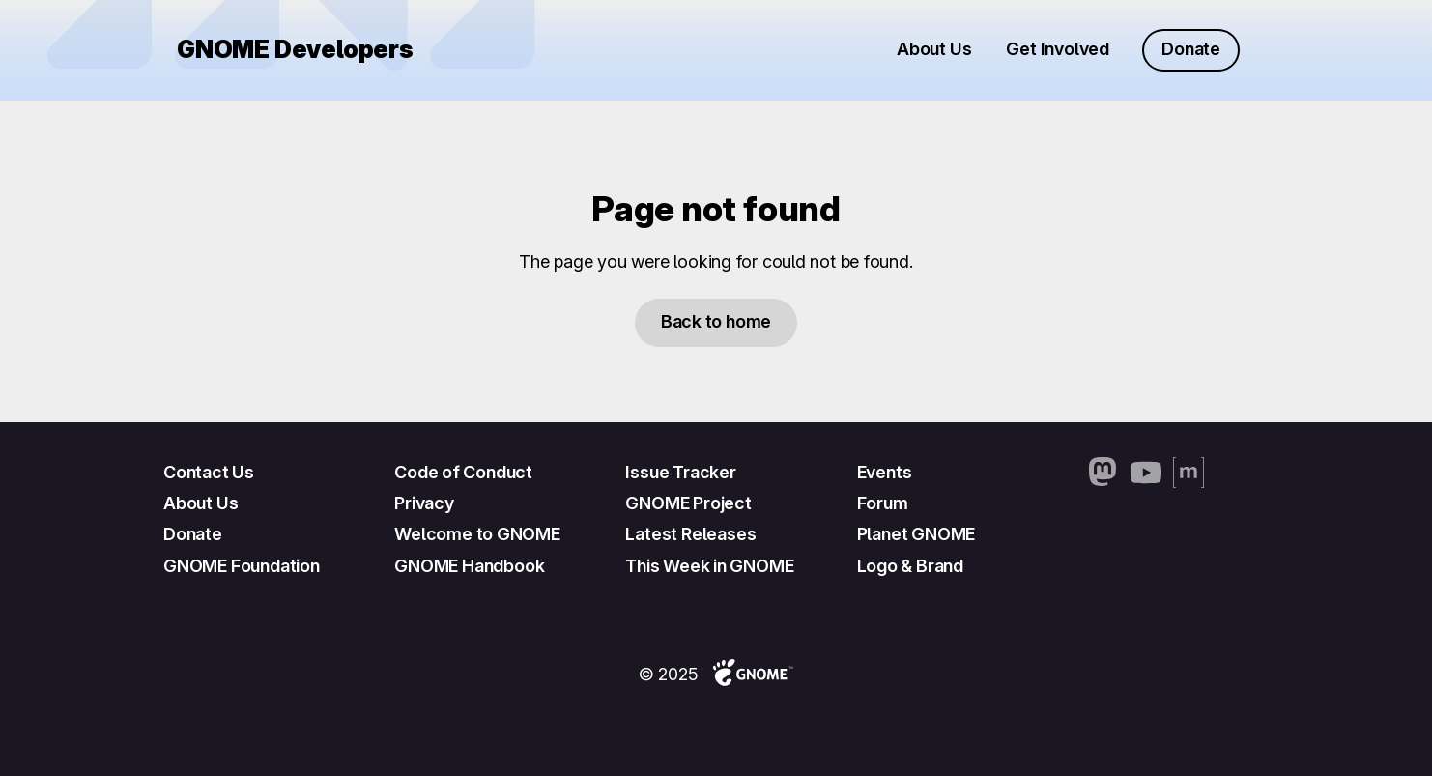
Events (884, 472)
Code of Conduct (463, 472)
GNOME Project (688, 503)
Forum (882, 503)
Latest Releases (690, 534)
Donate (1190, 49)
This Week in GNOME (709, 566)
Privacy (424, 503)
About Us (934, 49)
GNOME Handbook (469, 566)
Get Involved (1057, 49)
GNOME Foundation (241, 566)
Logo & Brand (910, 566)
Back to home (716, 321)
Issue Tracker (680, 472)
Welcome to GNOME (477, 534)
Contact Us (208, 472)
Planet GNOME (916, 534)
